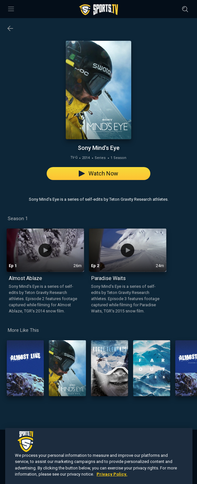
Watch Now (98, 173)
